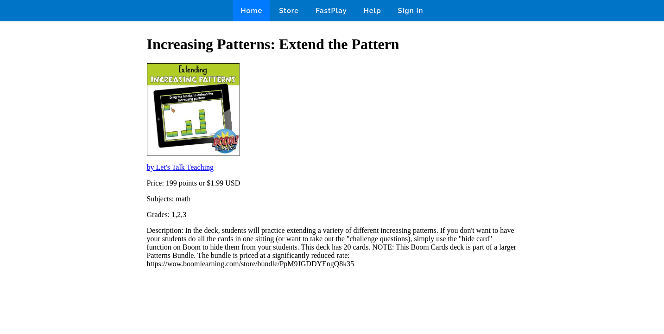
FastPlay (331, 10)
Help (372, 10)
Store (289, 10)
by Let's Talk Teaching (180, 167)
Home (251, 10)
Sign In (411, 10)
